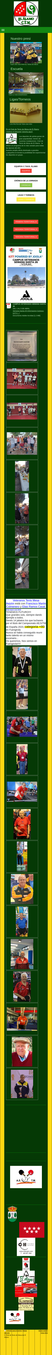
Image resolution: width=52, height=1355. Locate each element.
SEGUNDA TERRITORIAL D (26, 229)
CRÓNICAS (26, 185)
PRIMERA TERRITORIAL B (26, 222)
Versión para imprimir (13, 1331)
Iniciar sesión (43, 1331)
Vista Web (44, 1333)
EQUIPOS (26, 171)
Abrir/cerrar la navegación (26, 30)
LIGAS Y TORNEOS (26, 199)
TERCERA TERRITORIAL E (26, 237)
